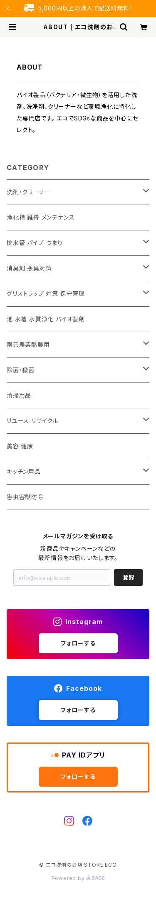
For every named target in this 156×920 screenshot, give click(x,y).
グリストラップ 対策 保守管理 (46, 293)
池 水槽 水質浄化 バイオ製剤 (46, 318)
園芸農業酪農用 (28, 344)
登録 (128, 577)
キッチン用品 (24, 471)
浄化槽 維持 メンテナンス (40, 217)
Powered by (78, 878)
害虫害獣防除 (25, 496)
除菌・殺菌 (21, 369)
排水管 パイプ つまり (35, 242)
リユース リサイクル (32, 420)
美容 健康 (20, 446)
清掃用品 (19, 395)
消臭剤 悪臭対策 (29, 268)
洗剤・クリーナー (29, 191)
